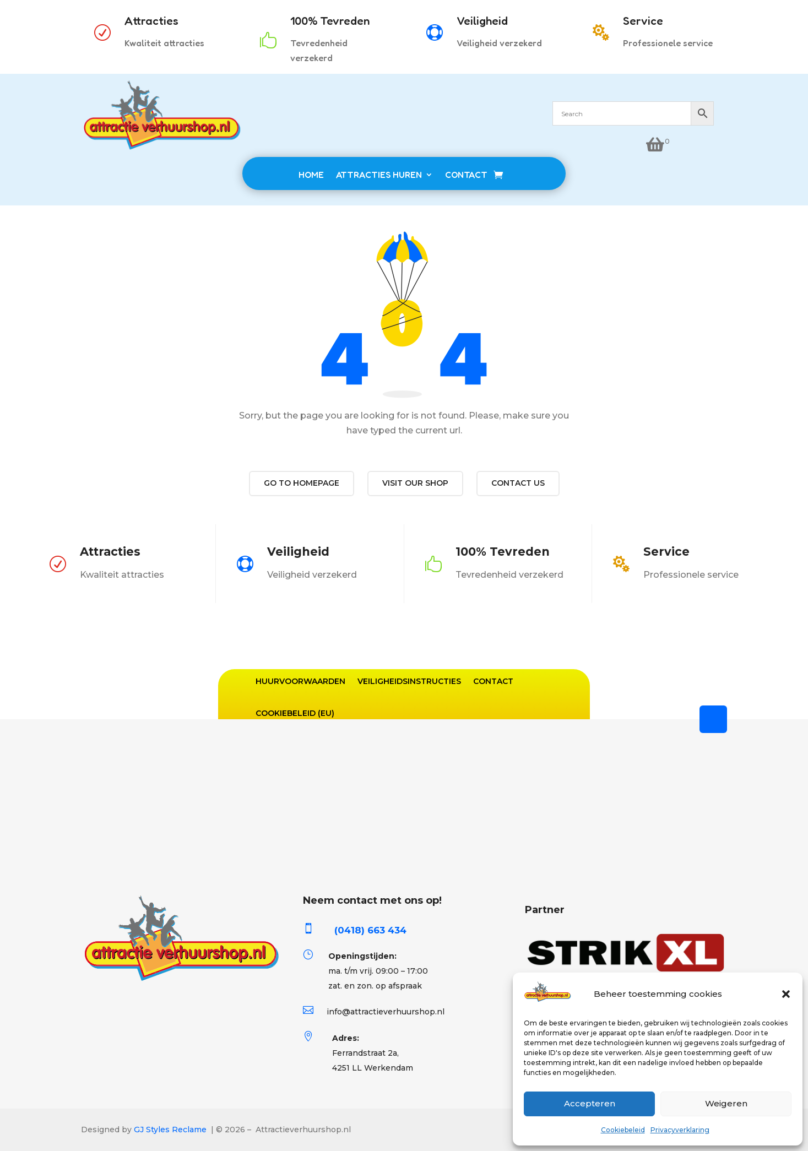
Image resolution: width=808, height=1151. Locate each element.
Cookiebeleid (623, 1130)
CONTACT (466, 174)
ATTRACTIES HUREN (379, 174)
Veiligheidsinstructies (409, 681)
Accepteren (589, 1103)
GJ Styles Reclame (170, 1129)
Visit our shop (415, 483)
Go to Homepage (301, 483)
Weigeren (726, 1103)
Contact (493, 681)
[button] (785, 994)
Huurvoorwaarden (300, 681)
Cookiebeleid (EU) (295, 713)
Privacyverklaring (679, 1130)
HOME (311, 174)
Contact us (518, 483)
